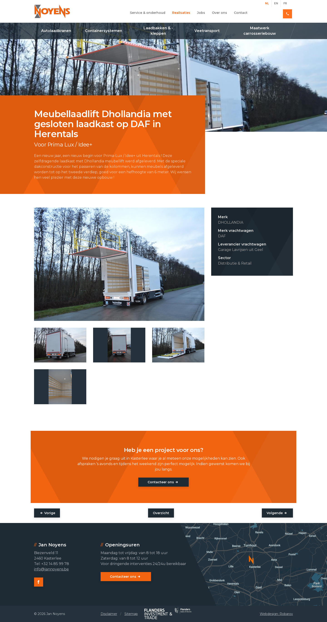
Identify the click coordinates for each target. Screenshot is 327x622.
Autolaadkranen (56, 31)
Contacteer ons (161, 482)
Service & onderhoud (147, 13)
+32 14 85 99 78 (277, 13)
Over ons (219, 13)
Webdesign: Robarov (276, 614)
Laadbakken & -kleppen (158, 31)
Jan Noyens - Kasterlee (52, 11)
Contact (241, 13)
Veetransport (207, 31)
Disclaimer (109, 614)
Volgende (275, 513)
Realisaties (181, 13)
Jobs (201, 13)
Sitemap (131, 614)
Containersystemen (103, 31)
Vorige (49, 513)
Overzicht (161, 513)
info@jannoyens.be (51, 569)
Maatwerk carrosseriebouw (259, 31)
